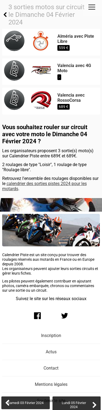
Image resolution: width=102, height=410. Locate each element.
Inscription (51, 335)
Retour (5, 14)
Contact (51, 368)
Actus (51, 351)
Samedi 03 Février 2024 (26, 403)
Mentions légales (51, 384)
